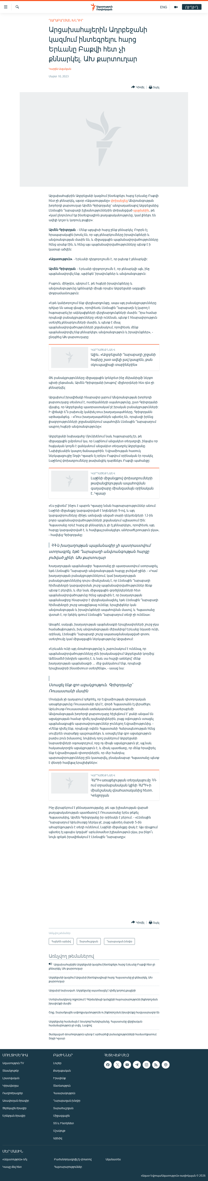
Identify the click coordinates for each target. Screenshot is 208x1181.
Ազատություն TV (13, 1063)
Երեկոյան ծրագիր (13, 1115)
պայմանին (141, 210)
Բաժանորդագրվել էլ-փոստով (72, 1159)
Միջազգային (61, 1115)
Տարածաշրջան (63, 1108)
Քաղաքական (62, 1070)
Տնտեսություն (61, 1085)
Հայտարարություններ (68, 1166)
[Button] (137, 87)
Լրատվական (10, 1078)
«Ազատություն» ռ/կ (14, 1159)
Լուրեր (57, 1063)
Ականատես (113, 1159)
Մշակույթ (59, 1130)
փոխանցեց (119, 200)
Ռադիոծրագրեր (12, 1093)
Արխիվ (57, 1138)
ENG (163, 7)
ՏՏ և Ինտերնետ (63, 1123)
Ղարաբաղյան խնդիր (66, 20)
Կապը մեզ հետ (12, 1166)
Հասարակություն (64, 1093)
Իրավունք (59, 1078)
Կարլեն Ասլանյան (60, 68)
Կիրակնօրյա (10, 1085)
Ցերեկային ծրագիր (14, 1108)
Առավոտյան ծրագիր (15, 1100)
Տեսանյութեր (10, 1070)
